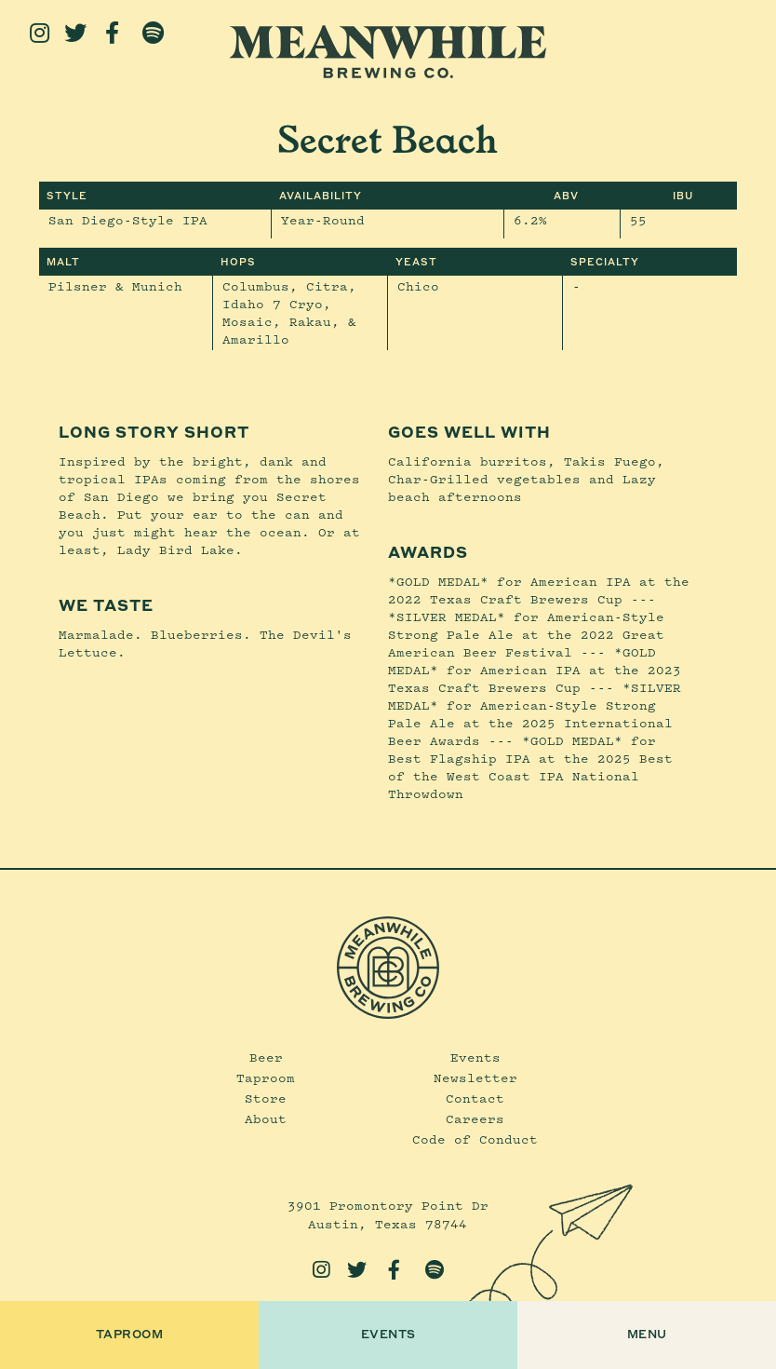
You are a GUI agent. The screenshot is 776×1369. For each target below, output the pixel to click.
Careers (475, 1118)
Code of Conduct (475, 1139)
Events (475, 1057)
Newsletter (475, 1077)
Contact (475, 1098)
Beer (266, 1057)
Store (266, 1098)
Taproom (265, 1077)
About (266, 1118)
